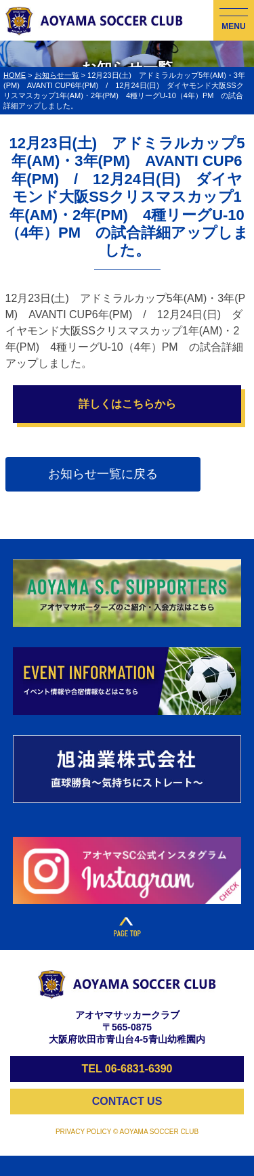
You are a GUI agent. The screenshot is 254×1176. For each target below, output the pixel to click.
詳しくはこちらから (127, 404)
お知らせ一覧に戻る (103, 474)
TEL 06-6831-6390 (126, 1068)
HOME (14, 75)
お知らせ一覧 (57, 75)
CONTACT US (127, 1101)
